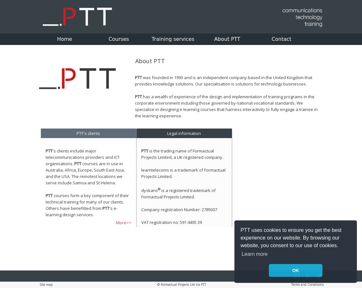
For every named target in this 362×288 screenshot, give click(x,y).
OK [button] (295, 270)
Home (64, 39)
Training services (173, 39)
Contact (281, 39)
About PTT (227, 39)
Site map (46, 284)
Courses (118, 39)
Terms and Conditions (307, 284)
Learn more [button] (254, 254)
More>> (123, 222)
